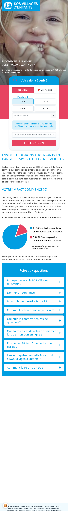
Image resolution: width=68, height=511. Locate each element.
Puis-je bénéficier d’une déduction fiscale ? (29, 345)
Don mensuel (45, 90)
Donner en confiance (21, 292)
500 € (45, 108)
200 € (45, 101)
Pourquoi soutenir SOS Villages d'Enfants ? (27, 282)
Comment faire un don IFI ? (25, 367)
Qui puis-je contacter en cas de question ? (27, 320)
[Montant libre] (31, 115)
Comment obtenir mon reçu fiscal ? (30, 310)
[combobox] (34, 135)
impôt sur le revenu (23, 126)
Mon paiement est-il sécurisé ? (27, 301)
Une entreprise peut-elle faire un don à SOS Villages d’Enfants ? (31, 357)
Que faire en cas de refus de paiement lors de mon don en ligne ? (32, 332)
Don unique (23, 90)
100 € (22, 101)
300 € (22, 108)
